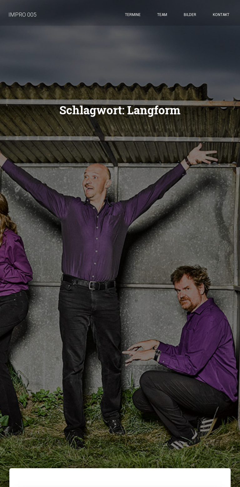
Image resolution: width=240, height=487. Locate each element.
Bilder (190, 15)
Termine (133, 15)
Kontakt (221, 15)
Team (162, 15)
